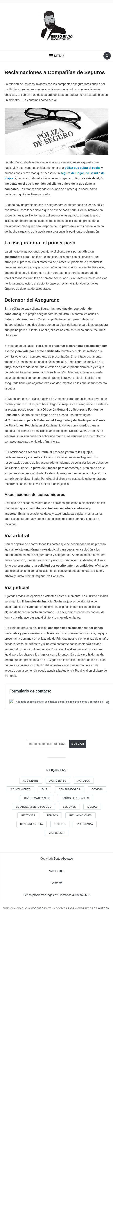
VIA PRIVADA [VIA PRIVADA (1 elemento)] (85, 824)
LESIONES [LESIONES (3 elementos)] (69, 806)
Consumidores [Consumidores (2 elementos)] (69, 789)
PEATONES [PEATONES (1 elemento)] (28, 815)
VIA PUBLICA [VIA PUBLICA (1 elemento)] (56, 832)
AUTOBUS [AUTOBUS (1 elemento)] (84, 780)
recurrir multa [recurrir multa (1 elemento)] (31, 824)
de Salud (92, 173)
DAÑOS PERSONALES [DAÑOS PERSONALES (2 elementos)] (75, 798)
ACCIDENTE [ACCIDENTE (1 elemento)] (30, 780)
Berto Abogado (63, 858)
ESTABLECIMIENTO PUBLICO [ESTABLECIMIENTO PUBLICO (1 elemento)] (34, 806)
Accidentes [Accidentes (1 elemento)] (57, 780)
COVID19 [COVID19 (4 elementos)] (97, 789)
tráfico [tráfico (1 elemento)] (59, 824)
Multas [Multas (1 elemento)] (92, 806)
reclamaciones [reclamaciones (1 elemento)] (80, 815)
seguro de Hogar (72, 173)
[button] (56, 55)
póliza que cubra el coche (83, 167)
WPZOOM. (104, 908)
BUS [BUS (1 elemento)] (44, 789)
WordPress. (39, 908)
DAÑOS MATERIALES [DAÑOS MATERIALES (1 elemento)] (37, 798)
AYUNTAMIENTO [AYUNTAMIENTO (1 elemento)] (20, 789)
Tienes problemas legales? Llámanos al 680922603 (56, 895)
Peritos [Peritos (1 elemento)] (52, 815)
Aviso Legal (56, 870)
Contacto (56, 883)
